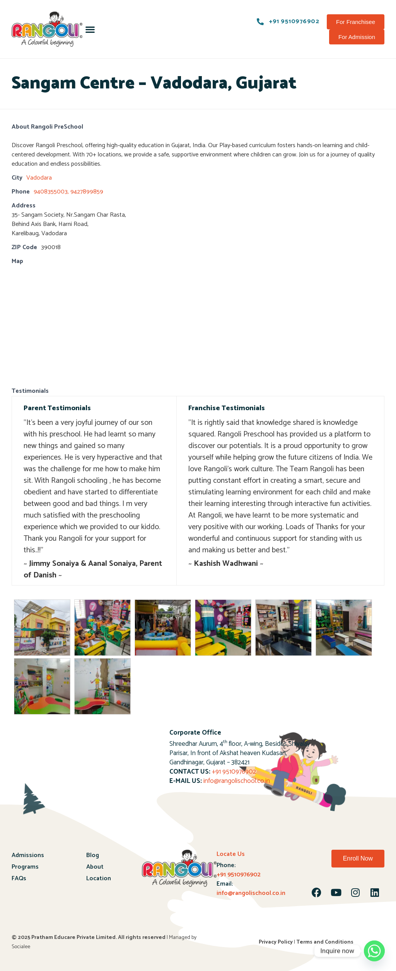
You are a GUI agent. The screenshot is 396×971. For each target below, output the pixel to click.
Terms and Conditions (324, 942)
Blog (92, 855)
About (95, 867)
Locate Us (231, 854)
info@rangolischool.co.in (236, 781)
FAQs (19, 878)
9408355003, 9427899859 (68, 192)
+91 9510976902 (234, 771)
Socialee (21, 946)
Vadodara (39, 178)
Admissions (28, 855)
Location (98, 878)
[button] (89, 29)
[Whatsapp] (374, 950)
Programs (25, 867)
